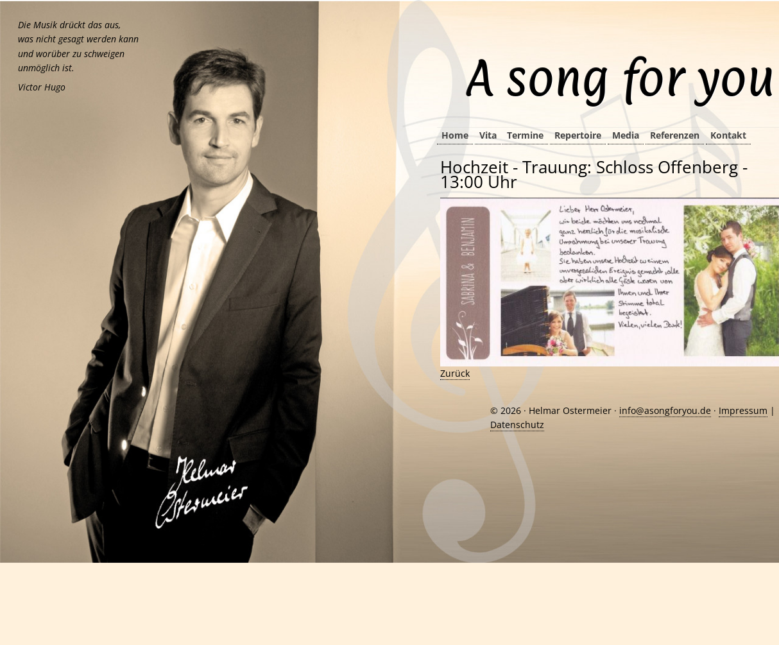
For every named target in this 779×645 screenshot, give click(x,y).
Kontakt (728, 135)
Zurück (455, 373)
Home (454, 135)
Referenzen (674, 135)
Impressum (743, 410)
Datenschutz (517, 424)
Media (625, 135)
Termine (525, 135)
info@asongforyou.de (665, 410)
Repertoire (577, 135)
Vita (488, 135)
